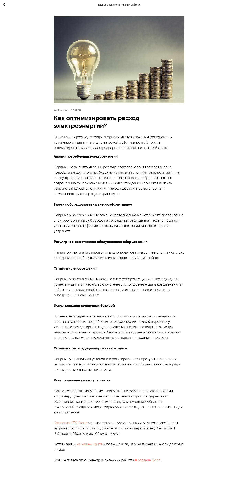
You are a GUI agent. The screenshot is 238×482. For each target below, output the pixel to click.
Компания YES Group (70, 423)
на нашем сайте (90, 444)
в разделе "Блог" (148, 460)
